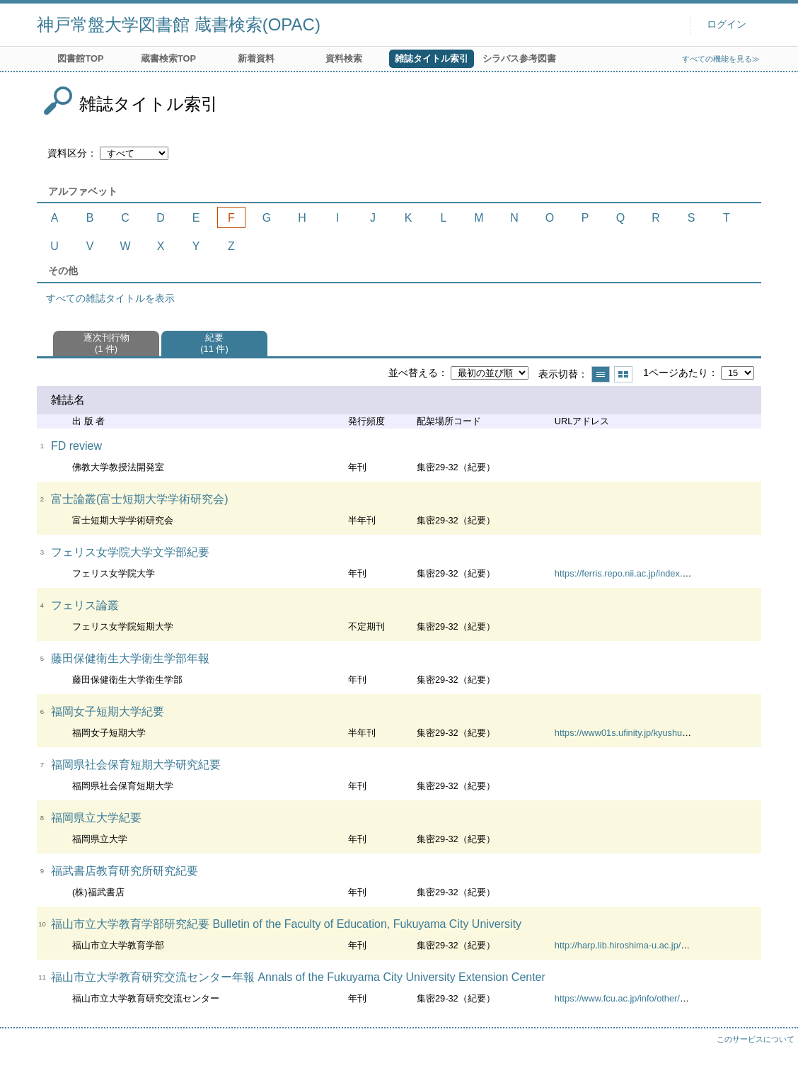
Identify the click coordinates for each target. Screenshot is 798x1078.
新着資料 (256, 58)
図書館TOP (80, 58)
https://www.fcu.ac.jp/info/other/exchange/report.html (660, 998)
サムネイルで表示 (623, 374)
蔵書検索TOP (168, 58)
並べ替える (413, 372)
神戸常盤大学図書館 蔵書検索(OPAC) (178, 24)
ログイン (726, 24)
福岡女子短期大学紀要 (107, 711)
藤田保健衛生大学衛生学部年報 (130, 658)
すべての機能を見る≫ (721, 59)
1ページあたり (675, 372)
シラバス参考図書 (519, 58)
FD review (76, 446)
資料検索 (343, 58)
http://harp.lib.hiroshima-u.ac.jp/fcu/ (625, 945)
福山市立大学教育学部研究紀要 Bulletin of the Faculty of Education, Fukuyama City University (286, 924)
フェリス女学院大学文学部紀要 (130, 552)
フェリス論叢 (85, 605)
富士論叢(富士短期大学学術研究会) (140, 499)
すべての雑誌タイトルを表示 (110, 298)
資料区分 (67, 153)
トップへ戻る (773, 1053)
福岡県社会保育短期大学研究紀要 (136, 765)
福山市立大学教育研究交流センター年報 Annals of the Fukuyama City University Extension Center (298, 977)
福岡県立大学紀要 (96, 818)
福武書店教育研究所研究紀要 (124, 871)
